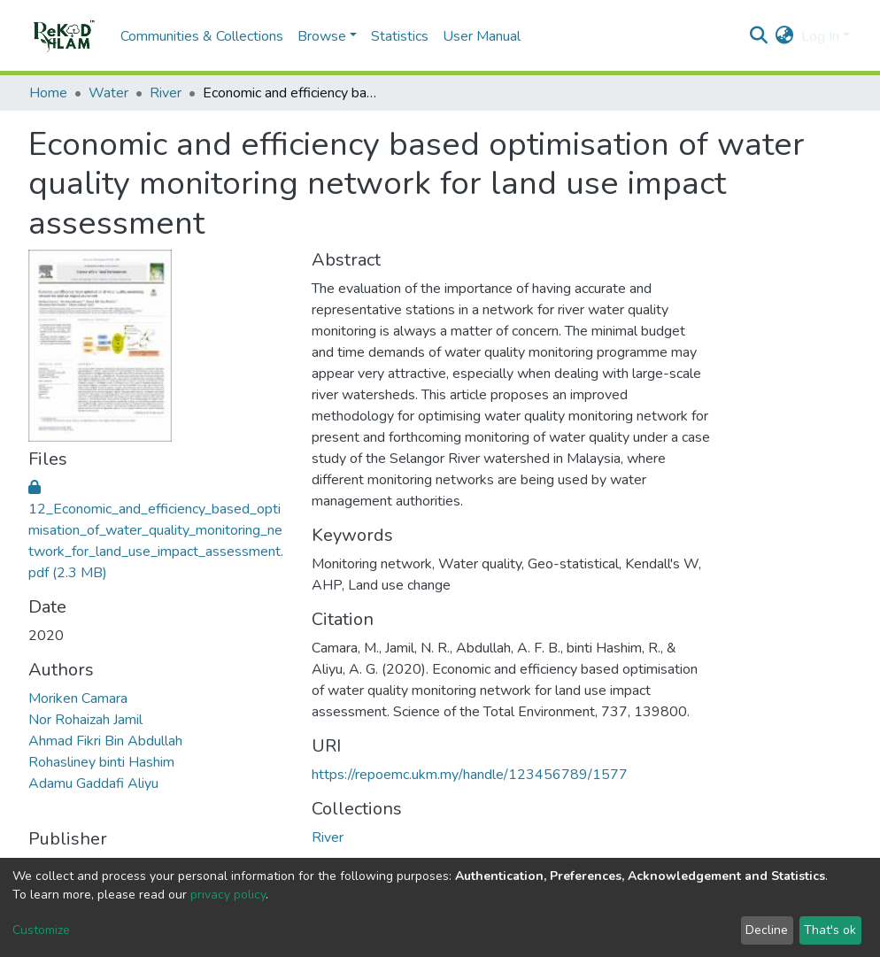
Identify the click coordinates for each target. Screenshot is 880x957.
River (165, 93)
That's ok (830, 930)
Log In (820, 36)
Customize (41, 930)
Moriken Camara (77, 698)
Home (48, 93)
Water (108, 93)
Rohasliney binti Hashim (101, 762)
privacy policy (228, 894)
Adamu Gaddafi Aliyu (93, 783)
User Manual (482, 36)
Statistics (399, 36)
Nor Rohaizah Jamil (85, 719)
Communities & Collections (201, 36)
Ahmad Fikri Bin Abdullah (105, 741)
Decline (766, 930)
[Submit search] (759, 36)
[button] (785, 36)
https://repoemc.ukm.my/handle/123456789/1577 (470, 774)
